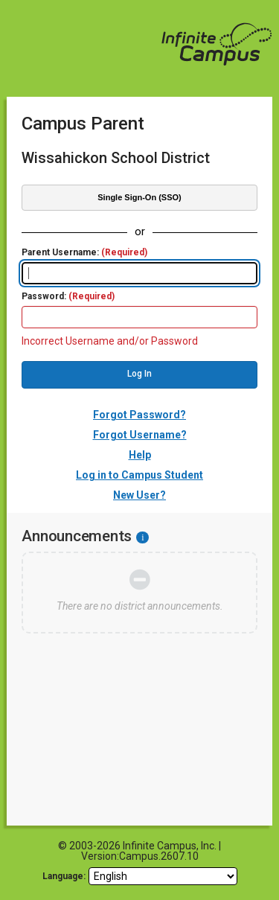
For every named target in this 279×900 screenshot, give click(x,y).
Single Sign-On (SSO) (139, 197)
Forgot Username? (140, 435)
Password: (68, 296)
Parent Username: (84, 253)
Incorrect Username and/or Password (110, 341)
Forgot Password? (139, 414)
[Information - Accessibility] (142, 537)
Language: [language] (64, 876)
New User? (139, 495)
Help (140, 455)
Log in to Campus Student (139, 475)
